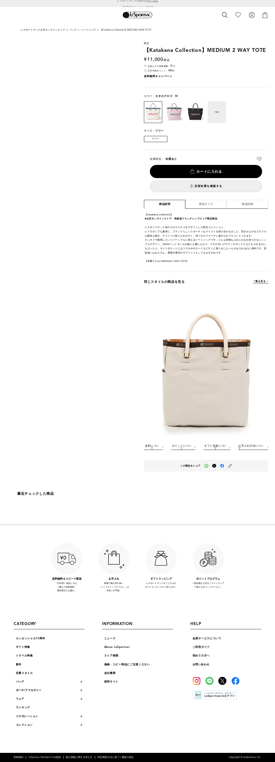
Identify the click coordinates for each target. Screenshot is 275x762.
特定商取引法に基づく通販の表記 (115, 757)
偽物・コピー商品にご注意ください (127, 664)
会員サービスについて (207, 638)
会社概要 (110, 673)
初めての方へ (201, 655)
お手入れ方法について (250, 447)
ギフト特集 (23, 647)
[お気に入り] (238, 15)
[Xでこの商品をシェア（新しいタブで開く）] (214, 466)
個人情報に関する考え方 (79, 757)
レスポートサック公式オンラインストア (43, 29)
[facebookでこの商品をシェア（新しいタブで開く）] (222, 466)
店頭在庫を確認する (208, 186)
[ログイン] (252, 15)
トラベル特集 (24, 655)
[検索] (225, 15)
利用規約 (18, 757)
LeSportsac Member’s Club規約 (44, 757)
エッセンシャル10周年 (30, 638)
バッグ (73, 29)
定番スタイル (24, 673)
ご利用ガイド (201, 647)
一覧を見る (259, 281)
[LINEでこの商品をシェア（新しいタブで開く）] (206, 466)
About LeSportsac (117, 647)
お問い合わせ (201, 664)
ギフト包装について (215, 447)
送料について (152, 447)
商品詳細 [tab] (247, 204)
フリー (155, 138)
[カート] (265, 15)
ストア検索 (111, 655)
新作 (18, 664)
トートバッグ (88, 29)
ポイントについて (181, 447)
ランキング (23, 707)
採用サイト (111, 681)
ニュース (110, 638)
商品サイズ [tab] (206, 204)
